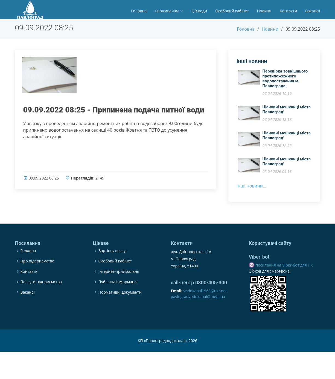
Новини (264, 10)
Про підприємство (37, 275)
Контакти (288, 10)
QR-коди (199, 10)
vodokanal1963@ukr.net (205, 304)
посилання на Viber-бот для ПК (284, 278)
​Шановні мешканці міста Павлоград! (287, 138)
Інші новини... (251, 189)
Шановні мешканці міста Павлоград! (287, 112)
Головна (139, 10)
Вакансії (312, 10)
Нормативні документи (120, 306)
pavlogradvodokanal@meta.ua (198, 310)
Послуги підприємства (41, 295)
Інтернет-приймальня (118, 285)
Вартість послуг (112, 264)
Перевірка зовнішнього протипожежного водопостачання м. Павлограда (285, 81)
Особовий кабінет (232, 10)
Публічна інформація (118, 295)
